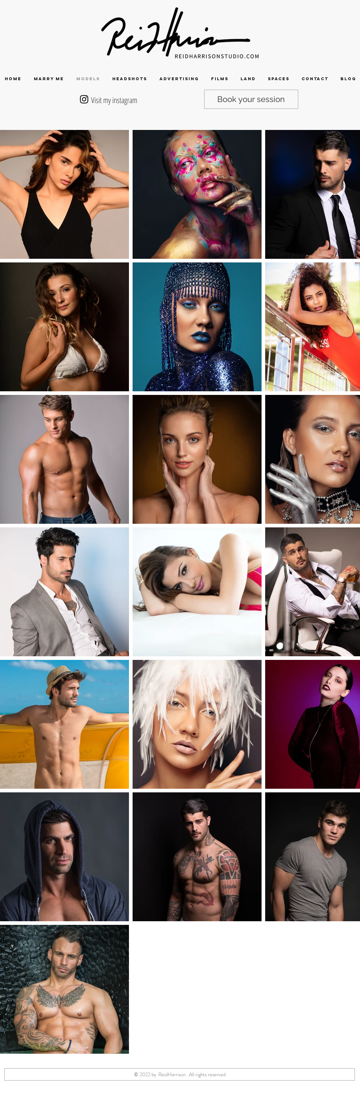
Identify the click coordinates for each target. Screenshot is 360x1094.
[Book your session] (251, 99)
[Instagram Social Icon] (84, 99)
